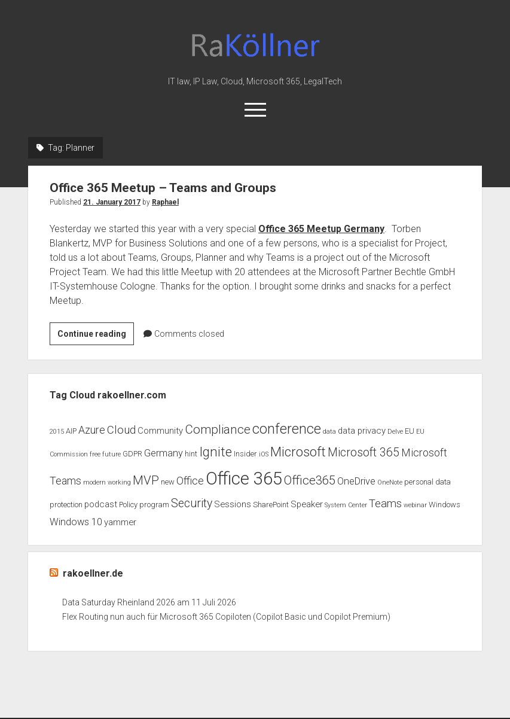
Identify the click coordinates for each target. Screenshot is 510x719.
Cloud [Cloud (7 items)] (121, 430)
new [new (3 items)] (168, 481)
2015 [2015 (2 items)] (57, 431)
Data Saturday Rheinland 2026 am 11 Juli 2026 (149, 602)
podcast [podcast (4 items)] (100, 504)
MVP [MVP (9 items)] (146, 480)
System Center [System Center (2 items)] (346, 505)
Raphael (165, 202)
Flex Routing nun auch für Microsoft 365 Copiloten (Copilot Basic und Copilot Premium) (226, 616)
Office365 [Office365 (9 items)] (309, 480)
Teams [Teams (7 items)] (385, 503)
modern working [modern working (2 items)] (107, 482)
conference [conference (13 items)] (286, 429)
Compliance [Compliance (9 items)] (218, 429)
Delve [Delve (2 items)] (395, 431)
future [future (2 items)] (111, 454)
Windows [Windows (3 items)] (444, 504)
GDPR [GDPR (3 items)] (132, 453)
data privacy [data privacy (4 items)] (362, 430)
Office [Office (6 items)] (190, 481)
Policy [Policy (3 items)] (128, 504)
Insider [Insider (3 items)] (245, 453)
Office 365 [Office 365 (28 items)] (244, 478)
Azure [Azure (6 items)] (91, 430)
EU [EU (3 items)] (409, 430)
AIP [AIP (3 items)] (71, 430)
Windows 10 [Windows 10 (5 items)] (76, 522)
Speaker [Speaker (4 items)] (307, 504)
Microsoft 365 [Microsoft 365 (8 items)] (363, 452)
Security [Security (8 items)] (191, 503)
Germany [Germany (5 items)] (163, 453)
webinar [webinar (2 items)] (415, 505)
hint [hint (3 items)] (191, 453)
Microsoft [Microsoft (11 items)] (298, 451)
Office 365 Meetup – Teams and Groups (163, 188)
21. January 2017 (112, 202)
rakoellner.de (93, 573)
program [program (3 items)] (154, 504)
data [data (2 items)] (329, 431)
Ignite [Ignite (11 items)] (215, 451)
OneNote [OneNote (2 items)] (389, 482)
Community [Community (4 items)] (160, 430)
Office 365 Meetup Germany (321, 228)
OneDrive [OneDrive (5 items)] (356, 481)
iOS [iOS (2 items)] (263, 454)
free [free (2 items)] (95, 454)
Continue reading (95, 335)
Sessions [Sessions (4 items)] (232, 504)
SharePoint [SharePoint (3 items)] (271, 504)
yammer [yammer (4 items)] (120, 522)
